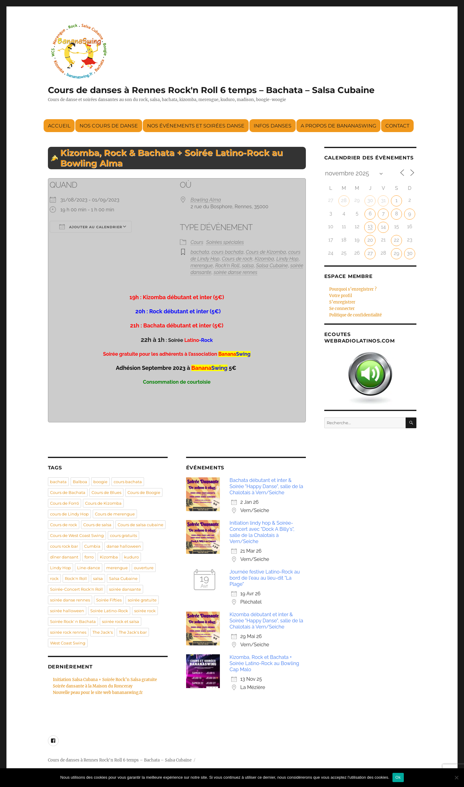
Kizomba (264, 259)
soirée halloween (67, 610)
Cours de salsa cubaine (140, 524)
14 (383, 227)
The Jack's (102, 632)
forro (89, 556)
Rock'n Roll (227, 265)
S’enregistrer (342, 302)
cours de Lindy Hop (69, 513)
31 (383, 200)
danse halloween (124, 546)
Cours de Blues (106, 492)
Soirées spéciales (225, 242)
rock (54, 578)
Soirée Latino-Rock (109, 610)
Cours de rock (237, 259)
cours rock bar (64, 546)
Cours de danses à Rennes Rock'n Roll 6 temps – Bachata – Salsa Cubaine (211, 90)
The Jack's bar (133, 632)
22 (396, 240)
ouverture (144, 567)
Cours (197, 242)
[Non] (456, 777)
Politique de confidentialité (355, 315)
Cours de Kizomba (266, 252)
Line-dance (88, 567)
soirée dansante (125, 589)
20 (370, 240)
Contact (397, 126)
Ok (398, 777)
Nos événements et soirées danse (195, 126)
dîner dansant (64, 556)
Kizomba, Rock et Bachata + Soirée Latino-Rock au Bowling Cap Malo (264, 663)
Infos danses (272, 126)
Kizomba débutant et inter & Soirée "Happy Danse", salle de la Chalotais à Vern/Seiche (266, 621)
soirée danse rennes (235, 272)
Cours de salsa (97, 524)
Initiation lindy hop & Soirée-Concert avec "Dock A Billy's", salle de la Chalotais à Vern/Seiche (262, 532)
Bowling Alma (206, 200)
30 (370, 200)
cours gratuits (123, 535)
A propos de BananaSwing (338, 126)
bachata (200, 252)
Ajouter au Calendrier (90, 226)
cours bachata (228, 252)
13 (370, 226)
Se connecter (342, 308)
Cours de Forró (64, 503)
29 (396, 253)
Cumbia (92, 546)
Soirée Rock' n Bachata (73, 621)
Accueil (59, 126)
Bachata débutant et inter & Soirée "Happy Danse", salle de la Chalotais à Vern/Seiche (266, 486)
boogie (100, 481)
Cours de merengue (115, 513)
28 (344, 200)
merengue (202, 265)
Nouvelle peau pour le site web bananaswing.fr (98, 692)
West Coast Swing (67, 642)
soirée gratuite (142, 599)
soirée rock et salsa (120, 621)
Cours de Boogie (143, 492)
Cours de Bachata (67, 492)
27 (370, 253)
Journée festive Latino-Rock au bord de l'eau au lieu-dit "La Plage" (265, 578)
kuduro (131, 556)
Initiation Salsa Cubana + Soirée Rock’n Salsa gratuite (105, 679)
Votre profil (340, 295)
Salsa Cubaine (272, 265)
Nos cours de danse (109, 126)
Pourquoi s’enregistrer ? (352, 289)
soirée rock (145, 610)
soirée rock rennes (68, 632)
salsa (248, 265)
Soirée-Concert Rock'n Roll (76, 589)
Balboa (80, 481)
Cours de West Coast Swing (77, 535)
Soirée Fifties (109, 599)
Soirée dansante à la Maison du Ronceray (92, 686)
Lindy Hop (287, 259)
